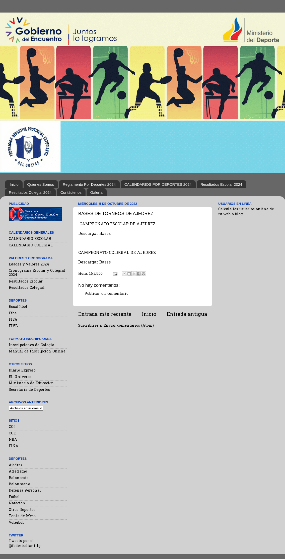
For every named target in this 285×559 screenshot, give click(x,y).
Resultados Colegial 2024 (30, 192)
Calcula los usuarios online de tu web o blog (246, 212)
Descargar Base (93, 234)
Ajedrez (16, 465)
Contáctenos (71, 192)
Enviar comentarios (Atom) (129, 325)
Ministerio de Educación (31, 383)
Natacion (17, 503)
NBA (13, 439)
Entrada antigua (187, 314)
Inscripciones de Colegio (31, 345)
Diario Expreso (22, 370)
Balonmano (19, 484)
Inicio (14, 184)
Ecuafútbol (18, 307)
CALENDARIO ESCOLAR (30, 239)
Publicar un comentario (106, 294)
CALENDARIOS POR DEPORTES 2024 (158, 184)
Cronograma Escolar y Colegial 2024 (37, 273)
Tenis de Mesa (22, 516)
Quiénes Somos (40, 184)
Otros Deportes (22, 510)
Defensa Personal (25, 490)
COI (12, 427)
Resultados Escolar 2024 (221, 184)
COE (12, 433)
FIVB (13, 326)
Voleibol (16, 522)
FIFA (13, 319)
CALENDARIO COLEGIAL (31, 245)
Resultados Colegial (27, 288)
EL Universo (20, 377)
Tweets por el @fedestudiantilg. (25, 543)
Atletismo (18, 471)
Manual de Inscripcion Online (37, 351)
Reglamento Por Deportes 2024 (89, 184)
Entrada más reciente (104, 314)
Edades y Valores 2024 (29, 264)
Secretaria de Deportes (29, 390)
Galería (96, 192)
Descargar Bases (94, 262)
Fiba (13, 313)
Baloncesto (19, 478)
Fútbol (14, 497)
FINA (13, 446)
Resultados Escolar (26, 281)
